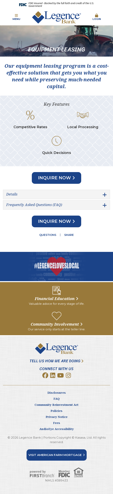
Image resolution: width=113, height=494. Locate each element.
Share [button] (69, 235)
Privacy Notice (57, 417)
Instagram (68, 375)
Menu (16, 17)
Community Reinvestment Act (56, 405)
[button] (16, 17)
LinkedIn (52, 375)
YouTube (60, 375)
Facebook (45, 375)
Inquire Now (54, 177)
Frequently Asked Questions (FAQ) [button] (34, 204)
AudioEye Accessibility (56, 429)
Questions (47, 235)
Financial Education (55, 298)
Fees (56, 423)
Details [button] (11, 194)
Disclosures (56, 392)
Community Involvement (55, 324)
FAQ (56, 399)
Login (96, 17)
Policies (56, 411)
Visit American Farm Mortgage (55, 455)
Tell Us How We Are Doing (55, 361)
